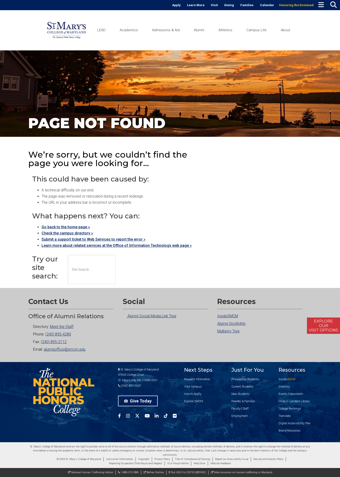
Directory (284, 386)
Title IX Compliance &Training (192, 459)
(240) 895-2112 (54, 342)
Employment (239, 416)
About (285, 30)
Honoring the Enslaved (296, 5)
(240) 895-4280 (58, 334)
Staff (246, 408)
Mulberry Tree (228, 331)
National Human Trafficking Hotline (90, 472)
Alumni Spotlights (231, 323)
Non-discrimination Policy (268, 459)
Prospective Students (245, 379)
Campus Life (256, 30)
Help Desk (199, 463)
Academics (129, 30)
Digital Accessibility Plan (294, 423)
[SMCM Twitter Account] (140, 417)
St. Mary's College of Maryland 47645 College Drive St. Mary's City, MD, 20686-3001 (138, 375)
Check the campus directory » (67, 233)
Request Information (197, 379)
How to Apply (192, 394)
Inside (287, 379)
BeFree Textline (154, 472)
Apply (176, 5)
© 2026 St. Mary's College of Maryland (79, 459)
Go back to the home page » (66, 227)
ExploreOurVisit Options (323, 325)
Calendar (267, 5)
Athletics (225, 30)
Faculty (236, 408)
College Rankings (290, 408)
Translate (284, 416)
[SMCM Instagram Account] (130, 417)
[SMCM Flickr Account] (177, 417)
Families (247, 5)
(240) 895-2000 (129, 385)
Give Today (138, 400)
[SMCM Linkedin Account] (159, 417)
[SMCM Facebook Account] (122, 417)
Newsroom (296, 394)
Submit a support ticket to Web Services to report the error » (93, 239)
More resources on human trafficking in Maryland (241, 472)
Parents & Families (243, 401)
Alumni (199, 30)
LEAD (101, 30)
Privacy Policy (162, 459)
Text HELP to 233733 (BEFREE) (187, 472)
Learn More (195, 5)
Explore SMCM (193, 401)
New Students (240, 394)
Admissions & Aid (166, 30)
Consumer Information (119, 459)
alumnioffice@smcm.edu (64, 349)
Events (283, 394)
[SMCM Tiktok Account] (168, 417)
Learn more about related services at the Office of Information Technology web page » (117, 245)
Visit (214, 5)
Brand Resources (290, 430)
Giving (229, 5)
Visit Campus (193, 386)
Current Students (242, 386)
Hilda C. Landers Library (294, 401)
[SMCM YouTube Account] (150, 417)
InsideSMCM (227, 316)
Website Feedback (220, 463)
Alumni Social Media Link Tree (149, 316)
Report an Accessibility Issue (231, 459)
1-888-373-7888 (128, 472)
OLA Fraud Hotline (178, 463)
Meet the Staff (61, 326)
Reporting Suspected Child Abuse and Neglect (135, 463)
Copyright (143, 459)
